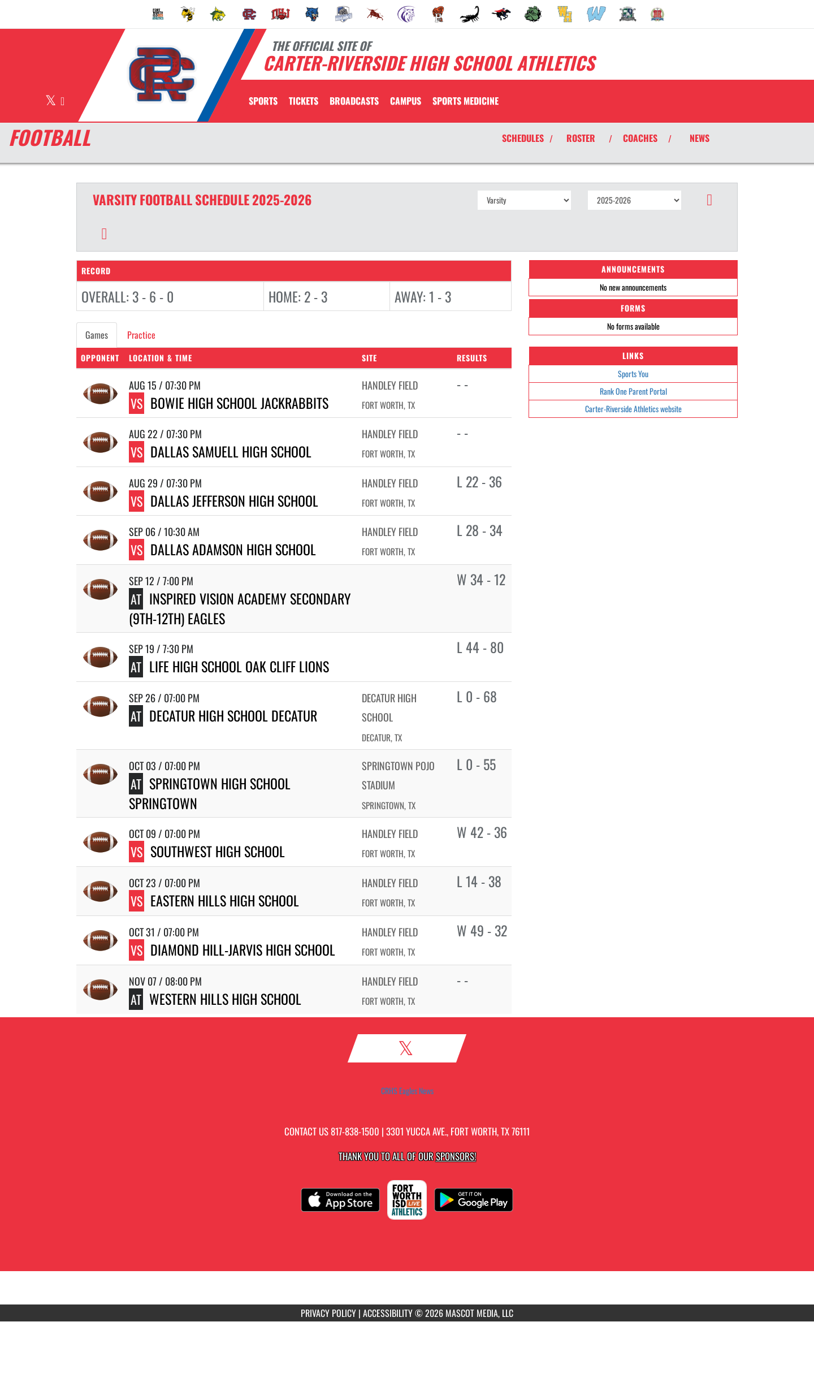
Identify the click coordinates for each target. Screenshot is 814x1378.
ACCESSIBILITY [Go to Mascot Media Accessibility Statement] (388, 1313)
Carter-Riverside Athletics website (633, 408)
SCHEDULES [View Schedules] (523, 138)
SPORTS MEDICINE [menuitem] (465, 100)
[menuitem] (158, 14)
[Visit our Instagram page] (62, 101)
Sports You (633, 373)
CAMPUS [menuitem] (405, 100)
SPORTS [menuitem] (263, 100)
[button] (710, 200)
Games (96, 335)
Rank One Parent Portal (633, 391)
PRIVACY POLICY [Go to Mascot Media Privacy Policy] (328, 1313)
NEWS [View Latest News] (699, 138)
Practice (141, 335)
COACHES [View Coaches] (640, 138)
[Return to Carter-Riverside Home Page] (161, 74)
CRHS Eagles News (407, 1090)
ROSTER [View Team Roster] (580, 138)
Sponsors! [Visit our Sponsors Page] (456, 1156)
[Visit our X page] (51, 101)
